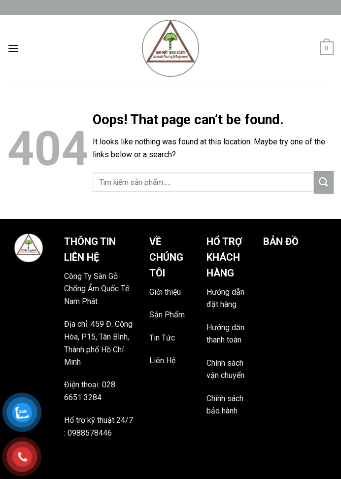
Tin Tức (162, 337)
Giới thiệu (165, 292)
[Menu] (13, 48)
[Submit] (324, 182)
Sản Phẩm (167, 314)
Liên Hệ (162, 360)
